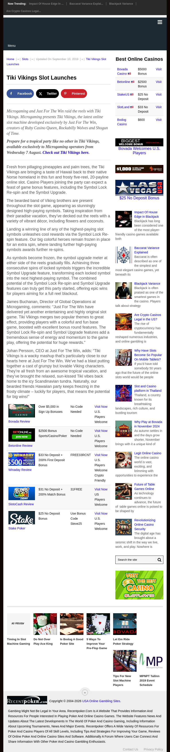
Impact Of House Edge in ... (46, 3)
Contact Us (130, 749)
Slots (25, 59)
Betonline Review (20, 445)
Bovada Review (19, 421)
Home (10, 59)
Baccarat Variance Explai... (86, 3)
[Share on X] (47, 93)
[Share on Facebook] (20, 93)
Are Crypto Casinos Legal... (23, 11)
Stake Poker (16, 528)
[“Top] (85, 692)
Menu (11, 45)
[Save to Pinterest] (74, 93)
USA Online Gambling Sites (101, 701)
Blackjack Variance (121, 3)
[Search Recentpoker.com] (139, 560)
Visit (159, 69)
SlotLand (123, 107)
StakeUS (123, 94)
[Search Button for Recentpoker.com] (159, 560)
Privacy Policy (153, 749)
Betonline (123, 82)
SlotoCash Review (21, 504)
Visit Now (101, 406)
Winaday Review (19, 470)
